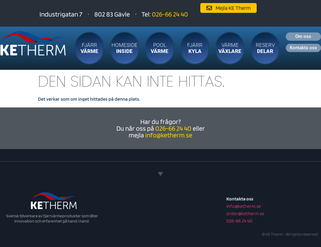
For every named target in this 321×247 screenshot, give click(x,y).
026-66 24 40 (170, 14)
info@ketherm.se (168, 135)
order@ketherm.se (245, 213)
